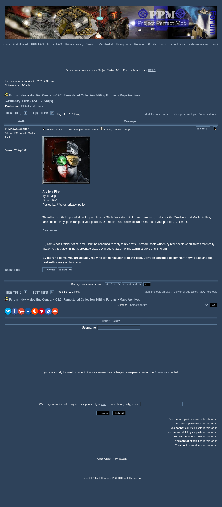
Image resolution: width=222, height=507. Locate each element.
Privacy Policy (74, 44)
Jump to (122, 304)
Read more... (50, 230)
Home (6, 44)
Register (140, 44)
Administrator (162, 372)
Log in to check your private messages (184, 44)
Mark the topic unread (157, 114)
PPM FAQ (38, 44)
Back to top (12, 269)
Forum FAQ (55, 44)
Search (91, 44)
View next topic (208, 114)
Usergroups (124, 44)
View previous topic (185, 114)
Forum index (17, 95)
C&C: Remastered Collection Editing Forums (86, 95)
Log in (216, 44)
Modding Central (41, 95)
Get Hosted (21, 44)
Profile (152, 44)
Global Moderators (32, 106)
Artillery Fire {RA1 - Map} (29, 101)
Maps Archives (130, 95)
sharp (104, 404)
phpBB (109, 459)
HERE (151, 70)
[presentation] (41, 388)
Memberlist (106, 44)
